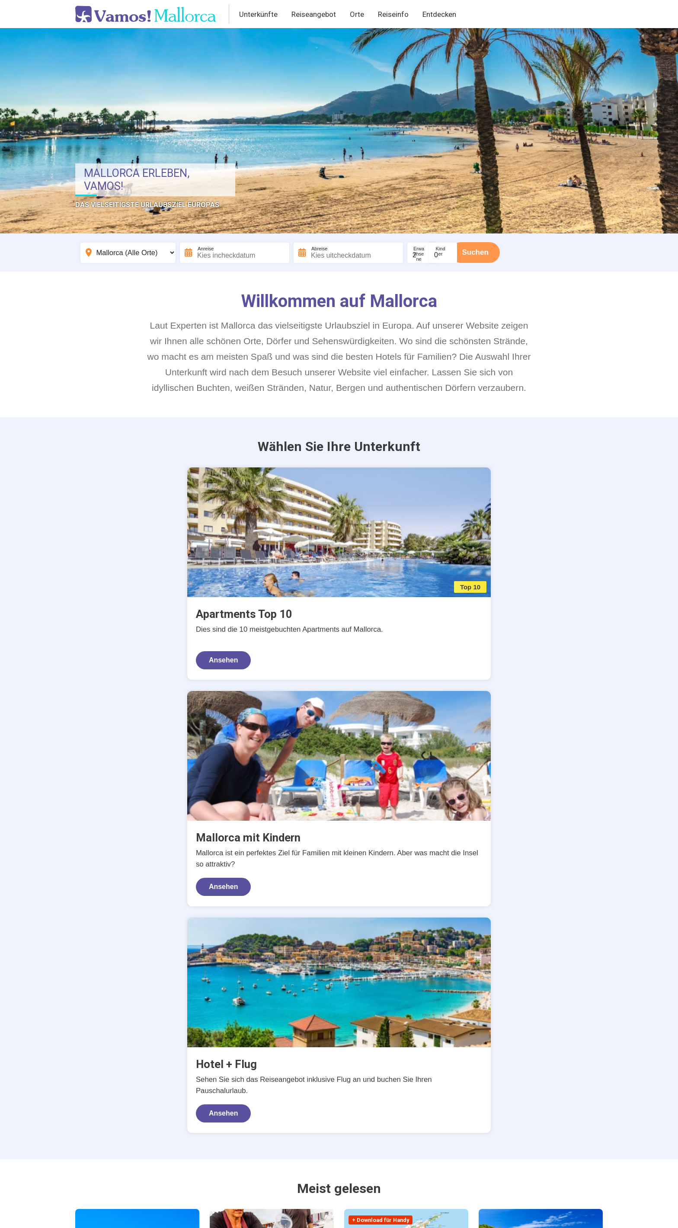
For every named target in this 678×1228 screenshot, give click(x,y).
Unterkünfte (258, 14)
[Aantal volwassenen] (432, 253)
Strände (548, 1017)
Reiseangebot (313, 14)
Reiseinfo (393, 14)
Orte (357, 14)
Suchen (525, 252)
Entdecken (439, 14)
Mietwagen (382, 1045)
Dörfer (464, 1060)
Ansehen (112, 639)
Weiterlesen (393, 1103)
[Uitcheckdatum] (353, 253)
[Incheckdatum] (236, 253)
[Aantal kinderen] (476, 253)
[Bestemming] (128, 253)
